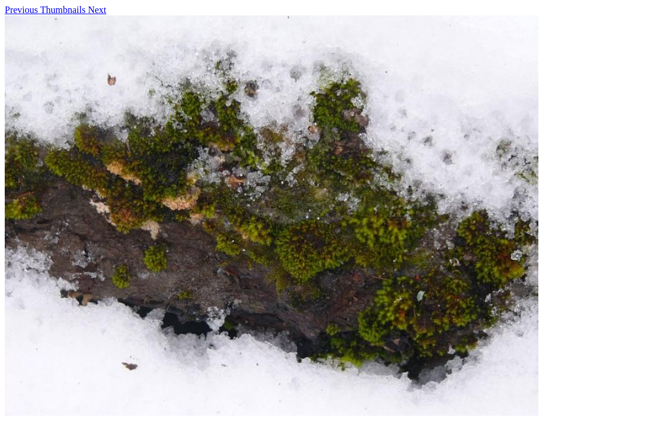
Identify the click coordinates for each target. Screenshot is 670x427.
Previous (22, 10)
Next (97, 10)
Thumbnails (64, 10)
